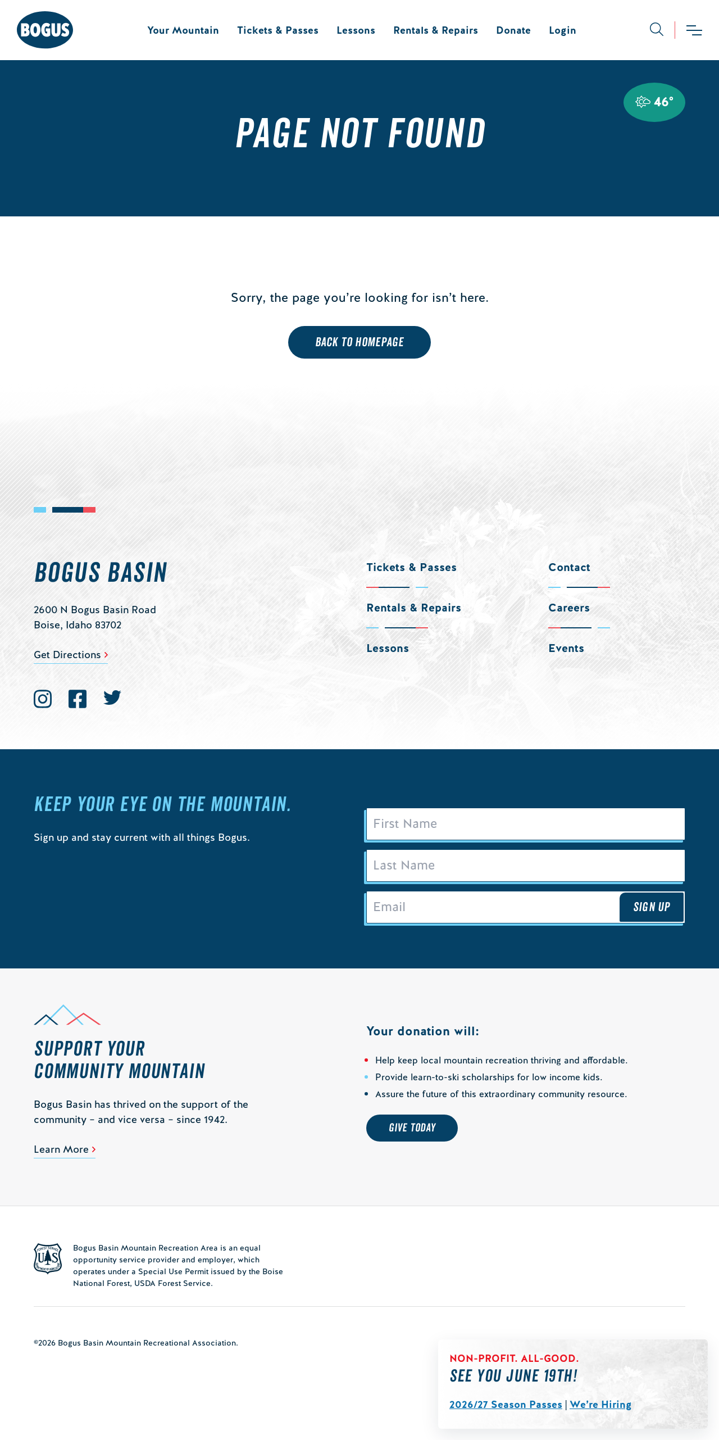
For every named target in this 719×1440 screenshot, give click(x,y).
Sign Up (651, 907)
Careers (569, 607)
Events (566, 648)
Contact (569, 567)
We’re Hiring (601, 1404)
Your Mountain (183, 30)
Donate (513, 30)
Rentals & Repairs (435, 30)
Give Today (412, 1128)
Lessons (355, 30)
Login (562, 30)
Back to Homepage (359, 342)
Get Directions (67, 654)
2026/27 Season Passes (505, 1404)
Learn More (61, 1149)
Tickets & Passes (277, 30)
